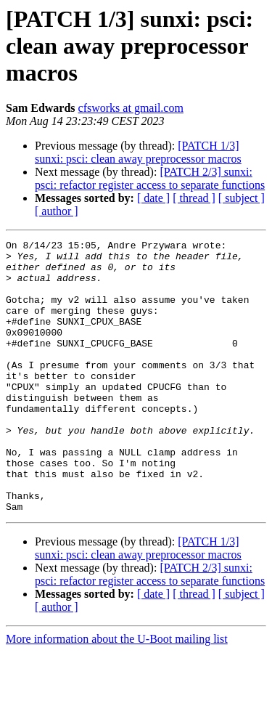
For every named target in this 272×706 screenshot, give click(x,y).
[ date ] (153, 198)
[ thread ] (194, 198)
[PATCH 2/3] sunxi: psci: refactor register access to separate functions (150, 178)
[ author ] (56, 211)
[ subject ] (241, 198)
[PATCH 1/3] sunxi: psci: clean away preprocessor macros (138, 152)
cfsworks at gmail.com (131, 108)
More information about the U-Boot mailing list (117, 693)
